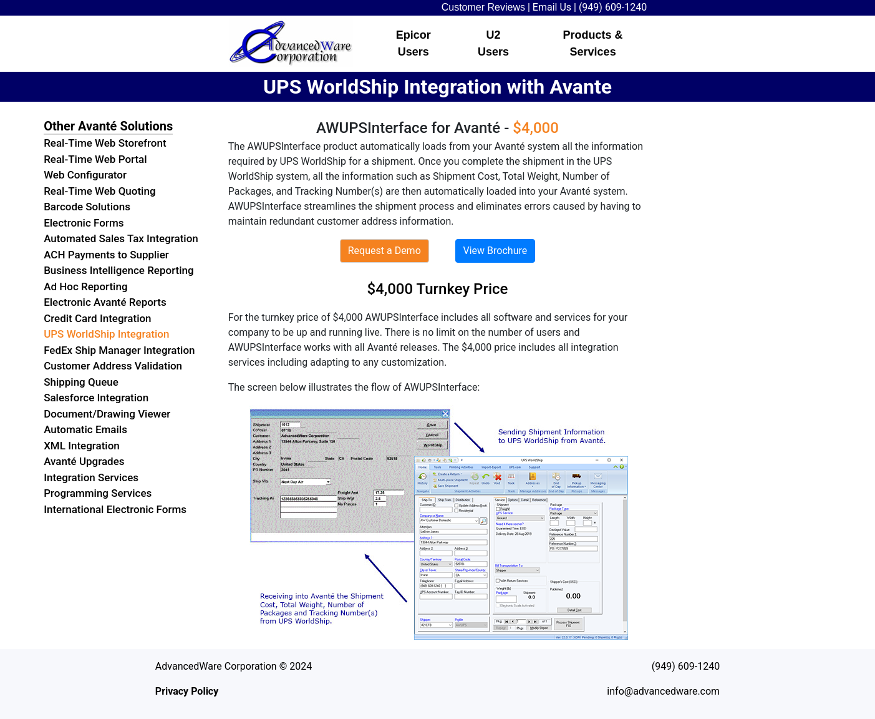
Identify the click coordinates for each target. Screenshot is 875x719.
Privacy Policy (186, 691)
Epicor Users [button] (413, 43)
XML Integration (82, 445)
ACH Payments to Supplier (106, 254)
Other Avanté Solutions (108, 126)
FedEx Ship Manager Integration (119, 350)
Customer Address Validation (113, 366)
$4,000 (536, 128)
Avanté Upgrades (84, 461)
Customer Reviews (483, 7)
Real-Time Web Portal (95, 159)
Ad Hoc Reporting (85, 286)
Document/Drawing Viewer (107, 414)
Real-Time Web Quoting (99, 191)
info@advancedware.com (663, 691)
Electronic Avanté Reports (105, 302)
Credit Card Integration (97, 318)
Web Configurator (85, 175)
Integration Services (91, 477)
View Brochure (495, 251)
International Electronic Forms (115, 509)
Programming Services (98, 493)
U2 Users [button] (493, 43)
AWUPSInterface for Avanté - (414, 128)
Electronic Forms (83, 223)
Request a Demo (384, 251)
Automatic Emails (85, 429)
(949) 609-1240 (613, 7)
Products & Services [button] (593, 43)
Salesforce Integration (96, 397)
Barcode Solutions (87, 206)
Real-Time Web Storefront (105, 143)
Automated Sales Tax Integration (121, 238)
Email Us (552, 7)
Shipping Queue (81, 382)
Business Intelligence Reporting (119, 270)
